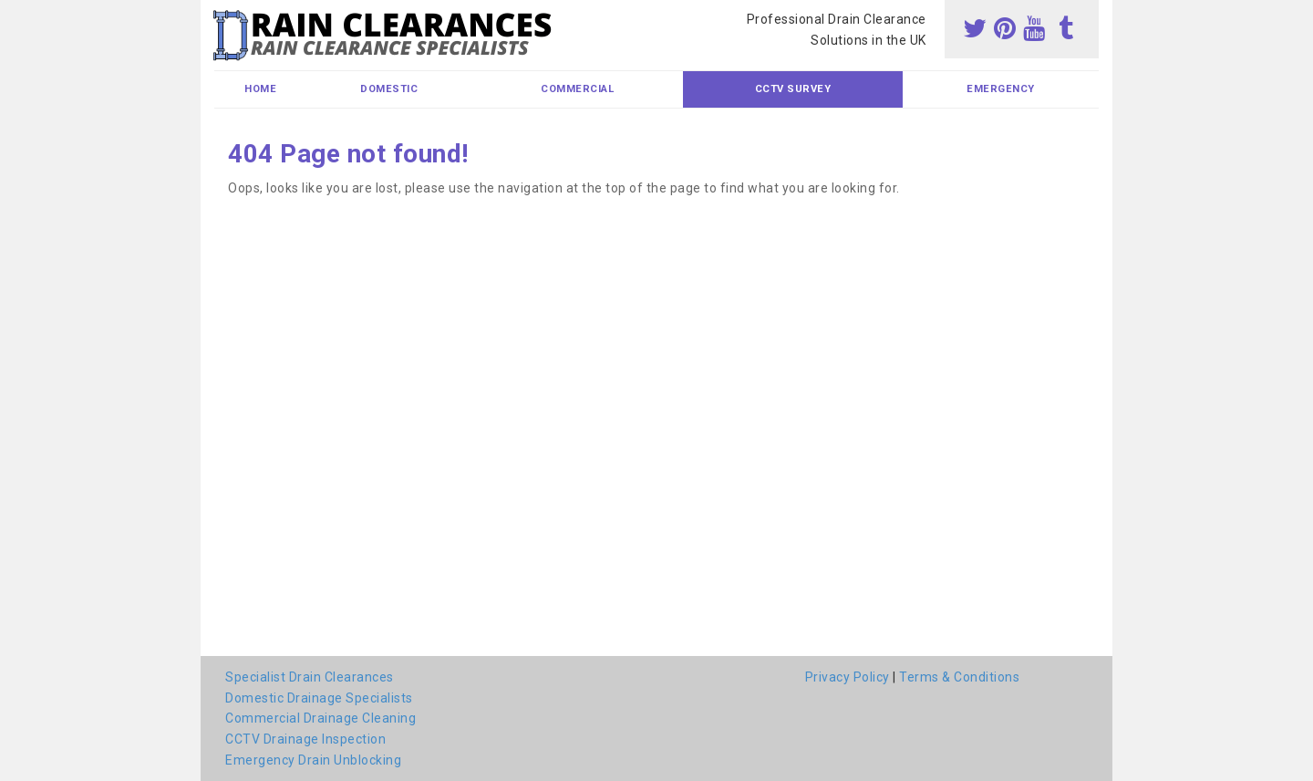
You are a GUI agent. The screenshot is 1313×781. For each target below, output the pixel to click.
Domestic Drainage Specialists (319, 698)
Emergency (1001, 89)
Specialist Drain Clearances (309, 677)
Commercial (577, 89)
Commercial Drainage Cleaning (320, 718)
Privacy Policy (847, 677)
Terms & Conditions (959, 677)
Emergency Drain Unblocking (313, 760)
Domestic (389, 89)
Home (260, 89)
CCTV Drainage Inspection (305, 739)
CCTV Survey (793, 89)
